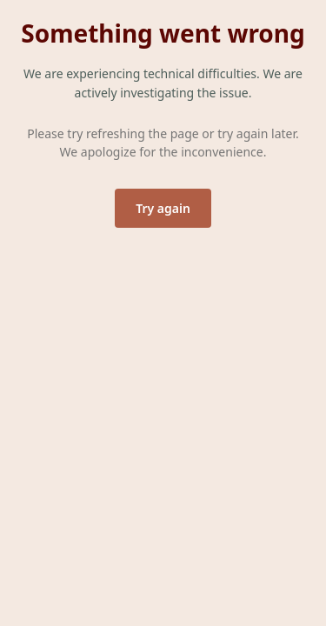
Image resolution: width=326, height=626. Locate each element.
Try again (163, 208)
